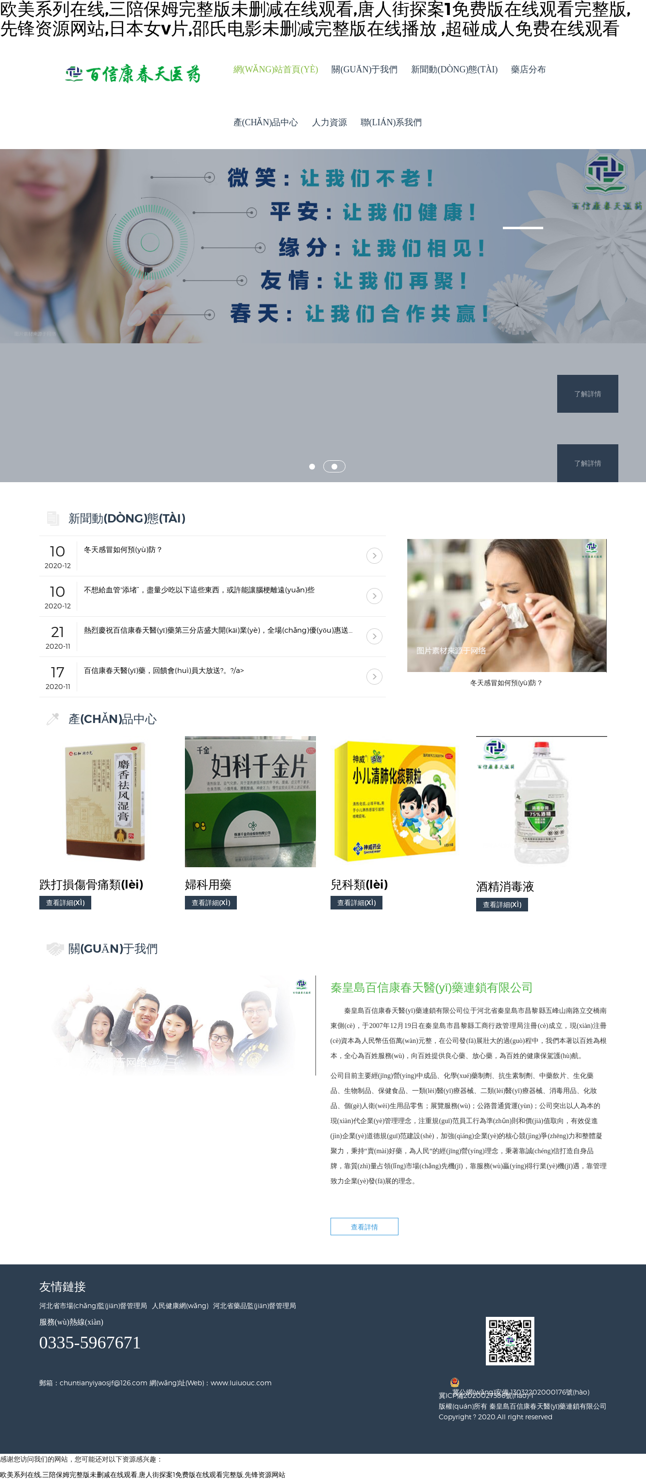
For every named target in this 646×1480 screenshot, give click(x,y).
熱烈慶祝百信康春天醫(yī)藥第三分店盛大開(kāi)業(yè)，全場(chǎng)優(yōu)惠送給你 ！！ (221, 630)
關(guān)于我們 (364, 69)
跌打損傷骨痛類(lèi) (91, 884)
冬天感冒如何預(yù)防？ (123, 549)
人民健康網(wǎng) (180, 1305)
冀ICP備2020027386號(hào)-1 (486, 1395)
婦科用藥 (208, 884)
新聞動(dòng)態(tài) (454, 69)
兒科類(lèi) (359, 884)
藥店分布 (528, 69)
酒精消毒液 (505, 886)
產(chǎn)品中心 (265, 122)
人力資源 (329, 122)
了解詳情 (587, 315)
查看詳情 (364, 1227)
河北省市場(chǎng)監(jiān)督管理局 (93, 1305)
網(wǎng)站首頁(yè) (275, 69)
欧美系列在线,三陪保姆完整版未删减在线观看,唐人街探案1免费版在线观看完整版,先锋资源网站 (142, 1474)
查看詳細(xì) (65, 902)
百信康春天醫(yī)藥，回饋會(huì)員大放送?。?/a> (164, 670)
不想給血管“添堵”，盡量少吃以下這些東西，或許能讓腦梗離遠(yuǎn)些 (199, 590)
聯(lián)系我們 (391, 122)
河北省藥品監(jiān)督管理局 (254, 1305)
